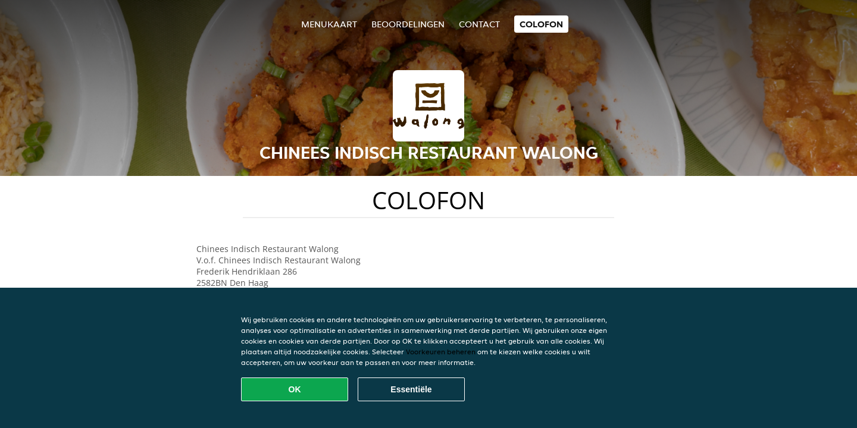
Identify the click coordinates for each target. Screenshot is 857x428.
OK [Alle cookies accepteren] (295, 389)
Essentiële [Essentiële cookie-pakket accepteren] (410, 389)
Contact (479, 24)
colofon (541, 24)
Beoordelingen (408, 24)
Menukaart (329, 24)
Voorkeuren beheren (441, 351)
